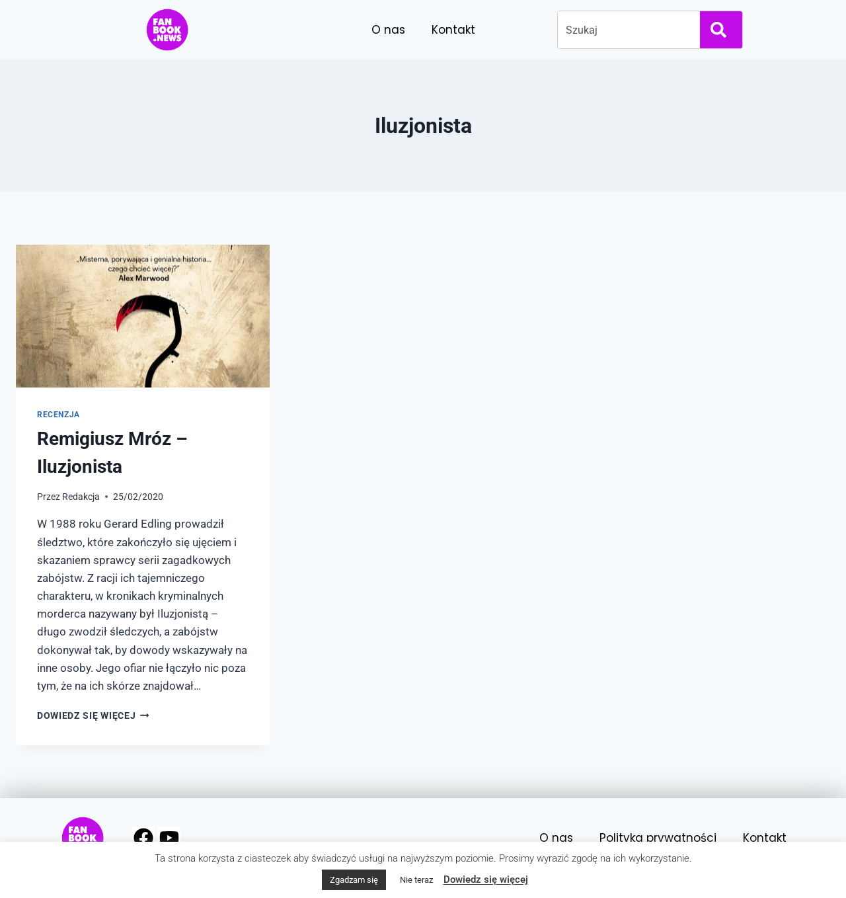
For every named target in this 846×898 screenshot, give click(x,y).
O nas (388, 30)
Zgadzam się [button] (354, 880)
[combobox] (626, 29)
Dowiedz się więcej (93, 715)
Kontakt (453, 30)
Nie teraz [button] (416, 880)
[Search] (721, 29)
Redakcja (81, 496)
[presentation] (143, 316)
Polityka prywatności (657, 838)
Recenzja (58, 414)
